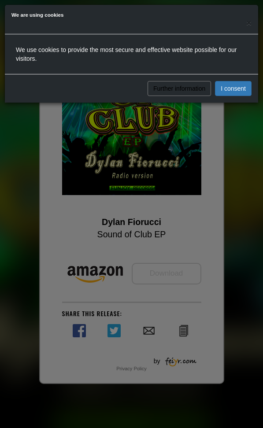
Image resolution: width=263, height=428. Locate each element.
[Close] (249, 22)
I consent (233, 88)
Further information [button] (179, 88)
